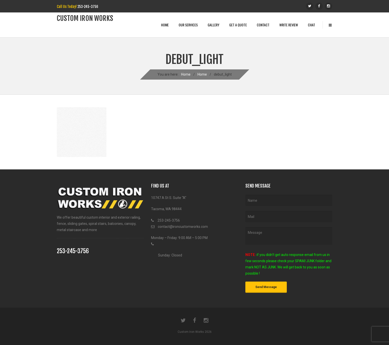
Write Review (288, 24)
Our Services (188, 24)
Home (165, 24)
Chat (311, 24)
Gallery (213, 24)
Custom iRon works (85, 18)
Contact (263, 24)
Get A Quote (238, 24)
